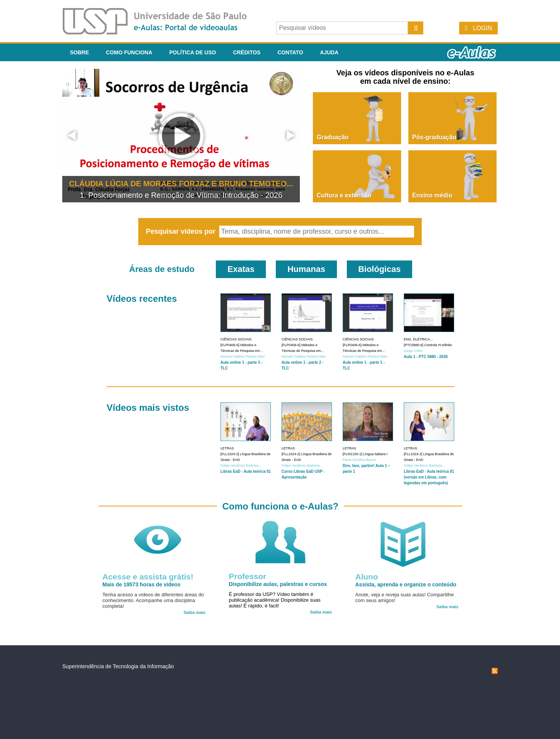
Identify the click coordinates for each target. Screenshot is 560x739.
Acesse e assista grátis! (147, 576)
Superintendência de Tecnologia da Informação (118, 666)
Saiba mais (195, 612)
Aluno (366, 576)
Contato (290, 52)
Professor (247, 576)
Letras (227, 448)
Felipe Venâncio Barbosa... (241, 465)
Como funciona (129, 52)
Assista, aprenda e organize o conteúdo (405, 584)
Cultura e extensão (344, 195)
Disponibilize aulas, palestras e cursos (278, 584)
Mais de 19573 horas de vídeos (141, 584)
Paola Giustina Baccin (359, 460)
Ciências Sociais (236, 339)
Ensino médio (432, 195)
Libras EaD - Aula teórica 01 (245, 471)
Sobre (79, 52)
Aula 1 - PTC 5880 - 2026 (426, 357)
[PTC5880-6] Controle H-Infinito (428, 345)
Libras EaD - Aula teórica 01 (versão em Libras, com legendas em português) (429, 477)
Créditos (247, 52)
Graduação (333, 137)
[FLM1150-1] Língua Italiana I (365, 454)
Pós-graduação (434, 137)
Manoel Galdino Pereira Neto (242, 356)
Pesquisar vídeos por (181, 231)
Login (482, 28)
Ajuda (329, 52)
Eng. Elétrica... (418, 339)
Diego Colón (413, 351)
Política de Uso (192, 52)
